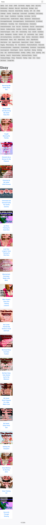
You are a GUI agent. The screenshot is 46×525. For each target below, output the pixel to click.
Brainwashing (4, 10)
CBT (31, 10)
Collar (2, 16)
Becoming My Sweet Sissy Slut (6, 87)
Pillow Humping (10, 44)
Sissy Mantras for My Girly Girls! (6, 470)
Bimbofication (4, 8)
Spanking (38, 52)
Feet (16, 24)
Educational (27, 18)
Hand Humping (31, 29)
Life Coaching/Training (6, 37)
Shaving (34, 50)
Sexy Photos (27, 50)
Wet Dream (3, 60)
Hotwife (34, 31)
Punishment (33, 47)
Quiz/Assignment (5, 50)
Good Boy (18, 29)
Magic (23, 37)
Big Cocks (38, 5)
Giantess (3, 29)
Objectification (34, 39)
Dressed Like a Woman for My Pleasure (6, 159)
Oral (10, 42)
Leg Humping (30, 34)
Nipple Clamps (21, 39)
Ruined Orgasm (14, 50)
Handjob (39, 29)
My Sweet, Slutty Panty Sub (6, 425)
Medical (42, 37)
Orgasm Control (16, 42)
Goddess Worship (10, 29)
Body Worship (24, 8)
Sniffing (28, 52)
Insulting (15, 34)
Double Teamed (15, 18)
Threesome (19, 58)
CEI (34, 10)
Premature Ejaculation (6, 47)
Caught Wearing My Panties (6, 136)
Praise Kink (41, 44)
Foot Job (18, 26)
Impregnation (8, 34)
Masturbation (35, 37)
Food (13, 26)
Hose (29, 31)
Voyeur (38, 58)
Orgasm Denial (24, 42)
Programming (16, 47)
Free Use (32, 26)
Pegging (3, 44)
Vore (34, 58)
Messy (10, 39)
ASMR (15, 5)
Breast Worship (19, 10)
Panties (31, 42)
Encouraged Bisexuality (6, 21)
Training (25, 58)
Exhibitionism (4, 24)
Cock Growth (24, 13)
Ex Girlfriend (39, 21)
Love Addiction (16, 37)
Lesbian (41, 34)
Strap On (8, 55)
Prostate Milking (25, 47)
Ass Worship (21, 5)
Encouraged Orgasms (18, 21)
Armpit (10, 5)
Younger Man (10, 60)
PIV (16, 44)
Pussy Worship (41, 47)
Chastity (9, 13)
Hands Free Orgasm (5, 31)
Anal (6, 5)
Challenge (3, 13)
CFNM (38, 10)
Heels (13, 31)
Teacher (35, 55)
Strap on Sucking (16, 55)
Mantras (28, 37)
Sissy (2, 52)
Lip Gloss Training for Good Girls (6, 228)
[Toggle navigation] (42, 1)
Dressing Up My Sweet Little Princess (6, 182)
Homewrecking (23, 31)
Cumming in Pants (5, 18)
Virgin (30, 58)
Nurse (28, 39)
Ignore (2, 34)
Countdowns (13, 16)
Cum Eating (27, 16)
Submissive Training (26, 55)
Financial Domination (6, 26)
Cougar (6, 16)
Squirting (3, 55)
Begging (28, 5)
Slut (6, 52)
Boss (36, 8)
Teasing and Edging (5, 58)
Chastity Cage (15, 13)
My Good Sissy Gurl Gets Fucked (6, 352)
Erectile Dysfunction (30, 21)
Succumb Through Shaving (6, 514)
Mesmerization (4, 39)
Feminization (33, 24)
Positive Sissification (32, 44)
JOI (25, 34)
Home (3, 2)
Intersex (21, 34)
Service (21, 50)
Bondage (31, 8)
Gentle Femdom (39, 26)
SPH (43, 52)
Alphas (2, 5)
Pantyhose (37, 42)
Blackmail (11, 8)
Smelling (23, 52)
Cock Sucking (39, 13)
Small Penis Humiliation (13, 52)
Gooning (25, 29)
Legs (36, 34)
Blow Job (17, 8)
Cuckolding (20, 16)
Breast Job (11, 10)
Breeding (26, 10)
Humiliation (40, 31)
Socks (33, 52)
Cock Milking (31, 13)
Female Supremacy (23, 24)
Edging (21, 18)
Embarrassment (36, 18)
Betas (32, 5)
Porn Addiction (21, 44)
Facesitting (11, 24)
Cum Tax (34, 16)
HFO (17, 31)
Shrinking (39, 50)
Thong (13, 58)
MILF (15, 39)
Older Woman (4, 42)
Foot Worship (25, 26)
